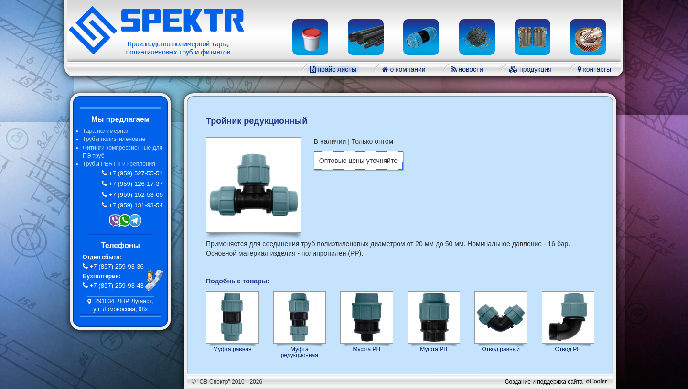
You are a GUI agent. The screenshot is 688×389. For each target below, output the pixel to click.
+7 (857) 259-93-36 (116, 266)
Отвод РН (568, 349)
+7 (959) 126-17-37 (135, 183)
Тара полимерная (106, 131)
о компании (407, 69)
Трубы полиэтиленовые (114, 139)
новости (470, 69)
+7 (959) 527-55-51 (135, 173)
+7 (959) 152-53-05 (135, 194)
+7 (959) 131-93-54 (135, 205)
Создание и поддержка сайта (557, 381)
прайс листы (336, 69)
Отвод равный (501, 349)
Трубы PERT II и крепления (119, 164)
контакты (596, 69)
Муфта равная (232, 349)
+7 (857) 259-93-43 (116, 285)
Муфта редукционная (299, 352)
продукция (534, 69)
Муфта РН (366, 349)
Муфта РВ (433, 349)
